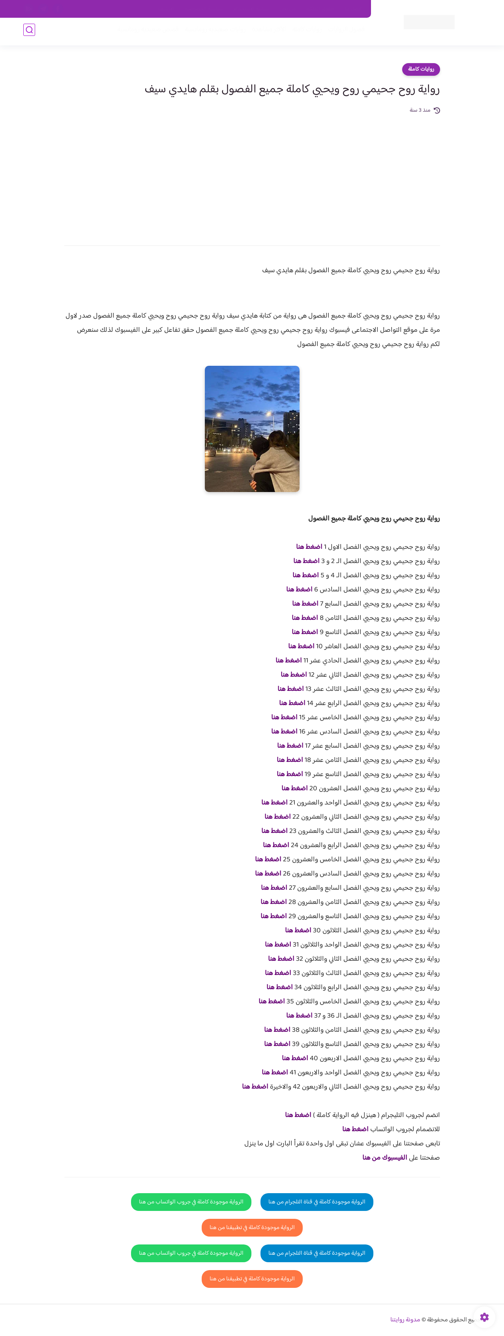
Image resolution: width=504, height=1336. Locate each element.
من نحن (287, 9)
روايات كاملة (305, 32)
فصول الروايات (344, 32)
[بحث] (29, 32)
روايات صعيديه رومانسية (213, 32)
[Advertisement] (252, 174)
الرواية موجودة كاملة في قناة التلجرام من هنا (316, 1202)
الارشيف (166, 9)
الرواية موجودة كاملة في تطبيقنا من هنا (252, 1228)
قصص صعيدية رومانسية (146, 32)
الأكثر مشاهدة (267, 32)
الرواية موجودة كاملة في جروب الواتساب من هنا (191, 1202)
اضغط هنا (309, 547)
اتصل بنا (353, 9)
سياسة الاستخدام (251, 9)
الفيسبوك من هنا (384, 1158)
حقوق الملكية (320, 9)
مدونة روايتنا (405, 1320)
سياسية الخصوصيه (204, 9)
